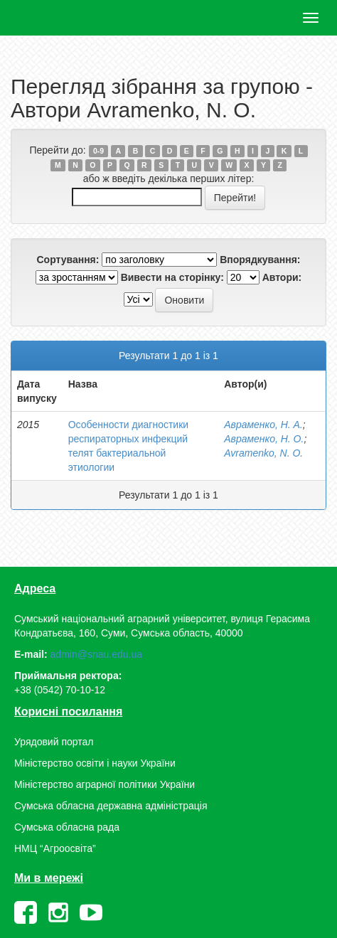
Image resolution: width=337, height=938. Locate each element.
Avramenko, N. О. (263, 453)
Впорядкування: (260, 259)
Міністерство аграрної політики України (104, 784)
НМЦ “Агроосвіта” (55, 848)
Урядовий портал (53, 741)
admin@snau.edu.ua (96, 654)
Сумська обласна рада (66, 827)
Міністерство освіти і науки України (95, 763)
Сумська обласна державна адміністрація (110, 805)
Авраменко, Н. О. (264, 438)
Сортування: (67, 259)
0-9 (98, 150)
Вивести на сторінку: (172, 277)
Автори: (282, 277)
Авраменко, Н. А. (263, 424)
